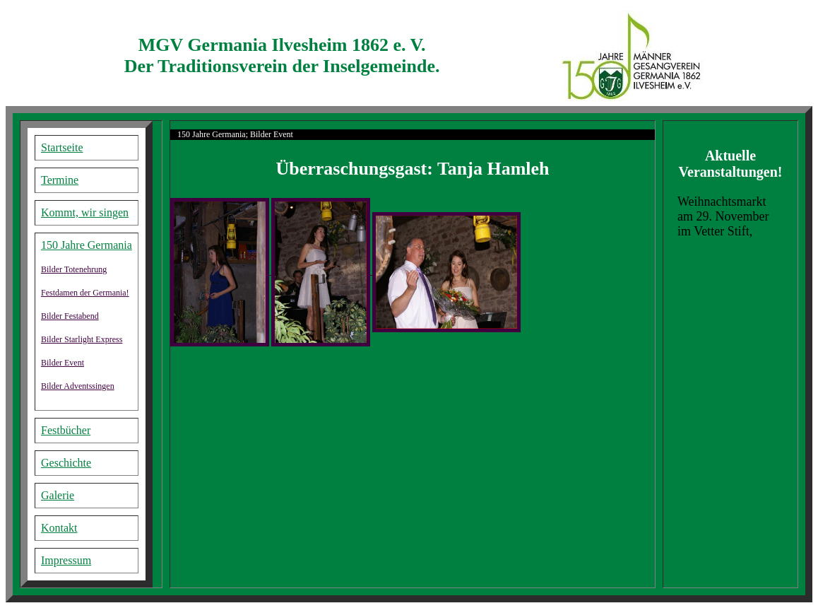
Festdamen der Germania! (85, 293)
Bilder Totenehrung (74, 269)
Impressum (66, 560)
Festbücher (65, 430)
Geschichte (66, 463)
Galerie (57, 495)
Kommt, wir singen (85, 212)
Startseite (62, 147)
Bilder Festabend (70, 316)
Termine (59, 180)
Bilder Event (62, 363)
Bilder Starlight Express (81, 339)
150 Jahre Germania (86, 245)
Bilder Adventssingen (77, 386)
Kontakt (59, 528)
